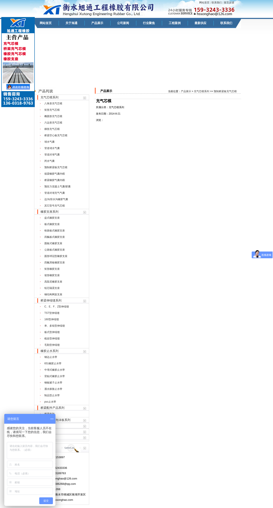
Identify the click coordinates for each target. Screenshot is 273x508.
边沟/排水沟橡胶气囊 (56, 199)
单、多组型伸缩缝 (54, 325)
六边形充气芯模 (53, 122)
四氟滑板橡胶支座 (54, 262)
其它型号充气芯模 (54, 205)
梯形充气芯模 (52, 129)
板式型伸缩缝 (52, 332)
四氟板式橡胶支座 (54, 236)
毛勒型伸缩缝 (52, 344)
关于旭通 (71, 23)
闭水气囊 (49, 160)
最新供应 (200, 23)
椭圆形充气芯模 (53, 116)
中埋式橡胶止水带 (54, 369)
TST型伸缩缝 (52, 312)
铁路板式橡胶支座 (54, 230)
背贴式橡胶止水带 (54, 376)
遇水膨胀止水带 (53, 388)
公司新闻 (123, 23)
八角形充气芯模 (53, 103)
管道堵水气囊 (52, 148)
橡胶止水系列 (49, 351)
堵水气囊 (49, 141)
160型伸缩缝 (51, 319)
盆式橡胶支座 (52, 217)
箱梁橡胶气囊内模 (54, 173)
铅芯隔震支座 (52, 288)
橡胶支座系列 (49, 211)
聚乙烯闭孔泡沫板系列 (55, 420)
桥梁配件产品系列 (52, 407)
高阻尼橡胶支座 (53, 281)
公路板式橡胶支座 (54, 249)
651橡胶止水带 (52, 363)
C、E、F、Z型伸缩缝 (56, 306)
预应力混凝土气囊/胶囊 (57, 186)
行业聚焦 (149, 23)
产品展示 (97, 23)
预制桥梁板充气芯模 (55, 167)
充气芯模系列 (49, 97)
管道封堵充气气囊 (54, 192)
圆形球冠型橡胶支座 (55, 256)
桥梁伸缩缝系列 (51, 300)
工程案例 (175, 23)
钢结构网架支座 (53, 294)
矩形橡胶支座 (52, 268)
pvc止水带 (50, 401)
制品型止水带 (52, 395)
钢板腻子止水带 (53, 382)
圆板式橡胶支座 (53, 243)
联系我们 (217, 2)
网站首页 (204, 2)
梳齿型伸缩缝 (52, 338)
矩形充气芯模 (52, 109)
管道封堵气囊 (52, 154)
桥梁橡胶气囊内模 (54, 180)
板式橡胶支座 (52, 224)
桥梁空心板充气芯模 (55, 135)
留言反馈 (229, 2)
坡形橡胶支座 (52, 275)
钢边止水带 (50, 357)
